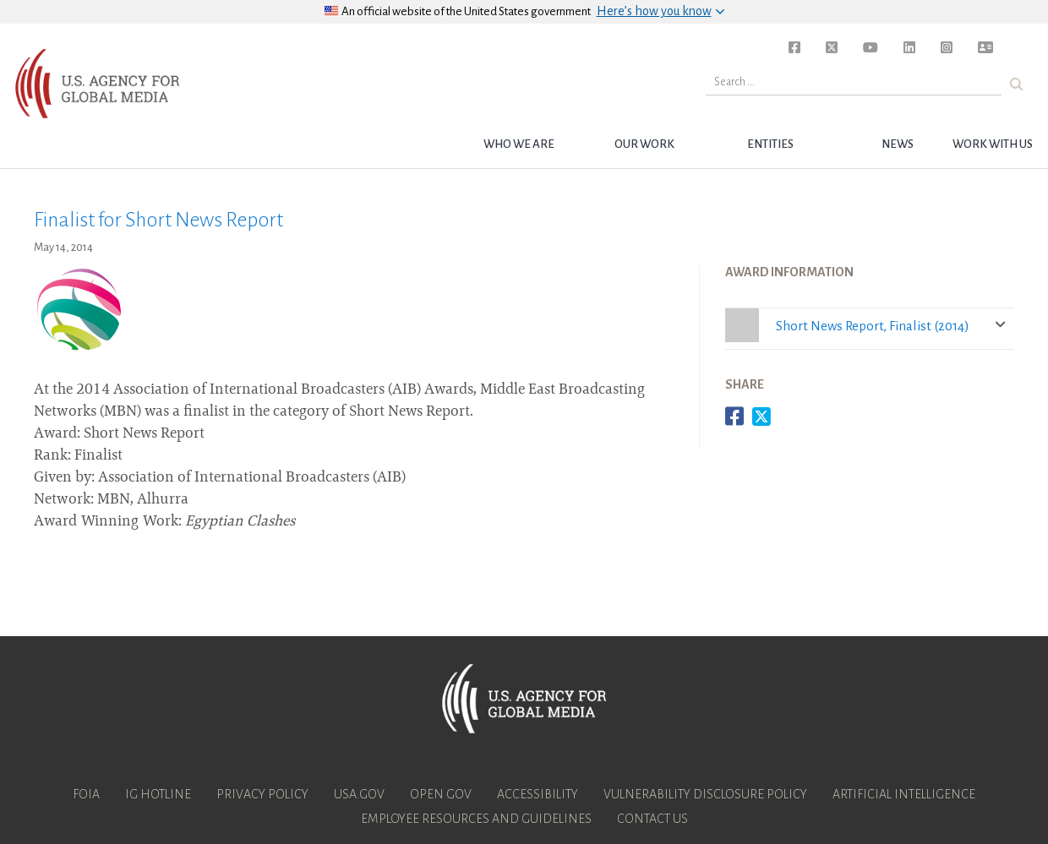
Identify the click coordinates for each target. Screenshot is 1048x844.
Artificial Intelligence (903, 794)
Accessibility (537, 794)
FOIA (86, 794)
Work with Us (992, 144)
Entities (770, 144)
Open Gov (441, 794)
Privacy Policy (262, 794)
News (898, 144)
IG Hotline (158, 794)
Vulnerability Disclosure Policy (705, 794)
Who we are (518, 144)
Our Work (644, 144)
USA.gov (359, 794)
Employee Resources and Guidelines (476, 818)
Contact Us (652, 818)
